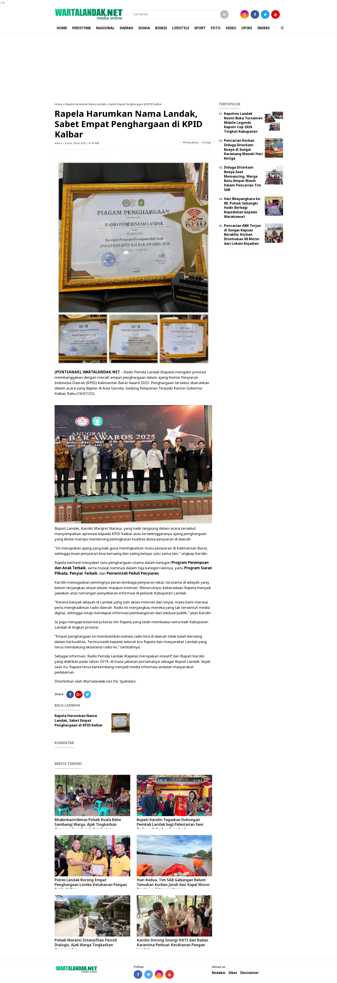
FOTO (216, 28)
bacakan (191, 142)
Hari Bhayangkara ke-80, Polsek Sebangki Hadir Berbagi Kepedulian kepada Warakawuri (242, 207)
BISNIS (161, 28)
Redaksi (218, 973)
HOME (62, 28)
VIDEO (231, 28)
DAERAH (126, 28)
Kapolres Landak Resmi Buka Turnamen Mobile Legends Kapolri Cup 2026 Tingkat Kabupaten (243, 122)
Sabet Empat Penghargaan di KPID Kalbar (135, 104)
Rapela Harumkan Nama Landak (85, 104)
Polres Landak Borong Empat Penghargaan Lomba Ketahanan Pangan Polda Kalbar (91, 884)
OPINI (246, 28)
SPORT (200, 28)
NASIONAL (105, 28)
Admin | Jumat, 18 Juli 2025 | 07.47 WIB (77, 143)
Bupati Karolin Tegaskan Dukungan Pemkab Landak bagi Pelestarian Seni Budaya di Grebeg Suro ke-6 (170, 824)
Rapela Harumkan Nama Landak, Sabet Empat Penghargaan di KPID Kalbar (79, 720)
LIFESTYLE (180, 28)
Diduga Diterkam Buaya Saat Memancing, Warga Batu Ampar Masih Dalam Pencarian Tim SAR (242, 178)
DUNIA (144, 28)
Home (58, 104)
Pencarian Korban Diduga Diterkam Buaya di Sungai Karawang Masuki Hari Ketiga (243, 149)
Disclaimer (249, 973)
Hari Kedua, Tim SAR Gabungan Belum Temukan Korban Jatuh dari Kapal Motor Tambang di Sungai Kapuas (173, 884)
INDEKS (263, 28)
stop (206, 142)
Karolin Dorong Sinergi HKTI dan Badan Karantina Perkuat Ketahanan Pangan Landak (172, 945)
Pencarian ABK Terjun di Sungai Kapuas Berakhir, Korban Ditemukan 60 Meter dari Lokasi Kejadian (242, 234)
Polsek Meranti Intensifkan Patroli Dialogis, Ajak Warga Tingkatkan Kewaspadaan (86, 945)
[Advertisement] (168, 68)
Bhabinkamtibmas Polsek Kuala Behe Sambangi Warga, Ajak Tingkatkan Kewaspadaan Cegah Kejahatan (88, 824)
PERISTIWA (81, 28)
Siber (232, 973)
